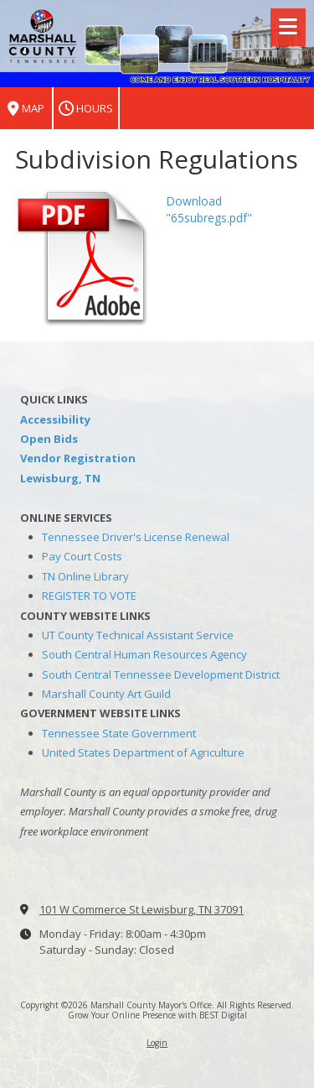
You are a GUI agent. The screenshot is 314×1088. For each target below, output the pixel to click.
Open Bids (49, 438)
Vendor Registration (78, 458)
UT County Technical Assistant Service (138, 635)
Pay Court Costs (82, 556)
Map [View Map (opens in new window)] (26, 109)
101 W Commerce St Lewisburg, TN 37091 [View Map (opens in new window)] (141, 909)
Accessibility (55, 419)
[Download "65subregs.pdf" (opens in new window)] (84, 257)
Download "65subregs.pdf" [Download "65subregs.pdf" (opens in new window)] (209, 209)
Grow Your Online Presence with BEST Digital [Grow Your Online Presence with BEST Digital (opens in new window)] (157, 1015)
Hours (86, 109)
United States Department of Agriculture (143, 752)
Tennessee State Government (119, 733)
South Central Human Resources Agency (144, 654)
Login (157, 1043)
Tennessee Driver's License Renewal (135, 536)
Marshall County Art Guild (106, 693)
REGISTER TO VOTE (89, 595)
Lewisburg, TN (60, 478)
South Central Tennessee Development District (161, 674)
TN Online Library (85, 576)
